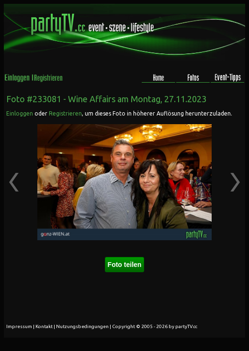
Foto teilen (125, 264)
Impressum (19, 326)
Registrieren (65, 113)
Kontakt (44, 326)
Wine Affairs (91, 99)
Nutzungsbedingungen (82, 326)
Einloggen (19, 113)
